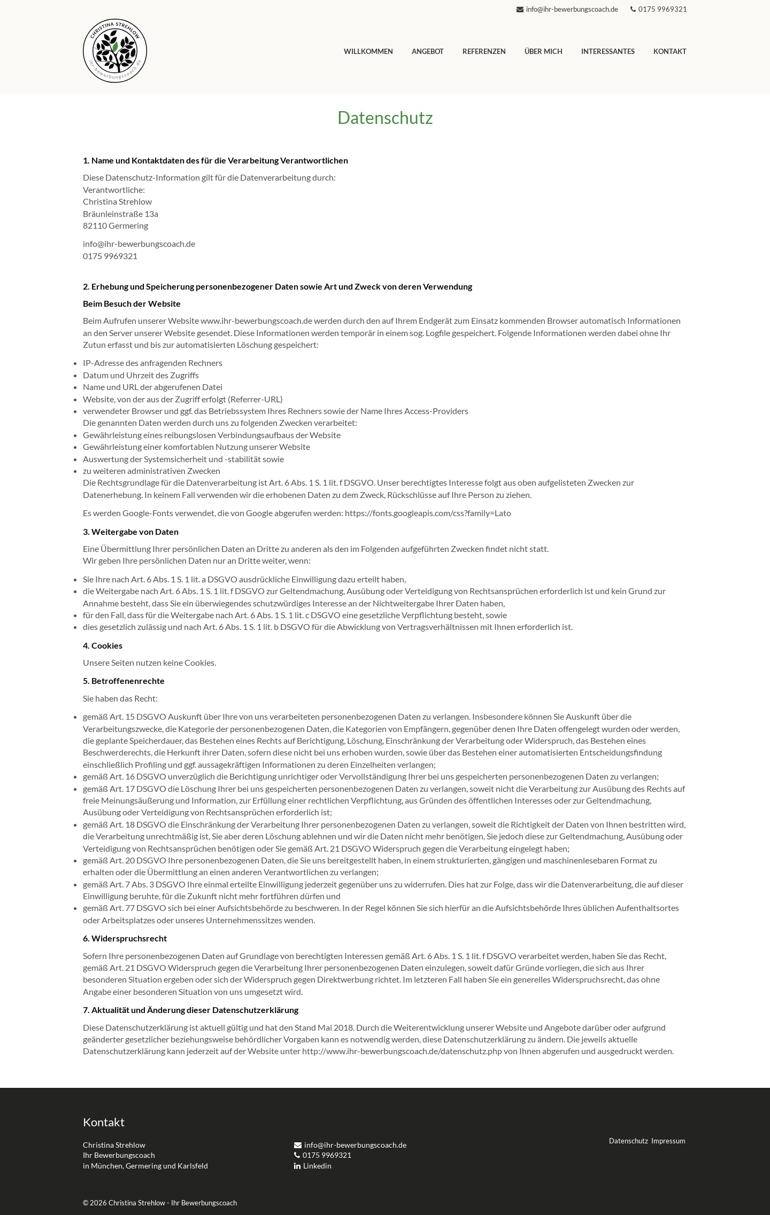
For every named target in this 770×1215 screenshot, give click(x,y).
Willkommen (368, 51)
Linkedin (313, 1165)
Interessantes (608, 51)
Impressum (668, 1140)
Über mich (544, 51)
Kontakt (670, 51)
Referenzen (484, 51)
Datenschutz (628, 1140)
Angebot (428, 51)
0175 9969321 (658, 9)
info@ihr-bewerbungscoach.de (568, 9)
